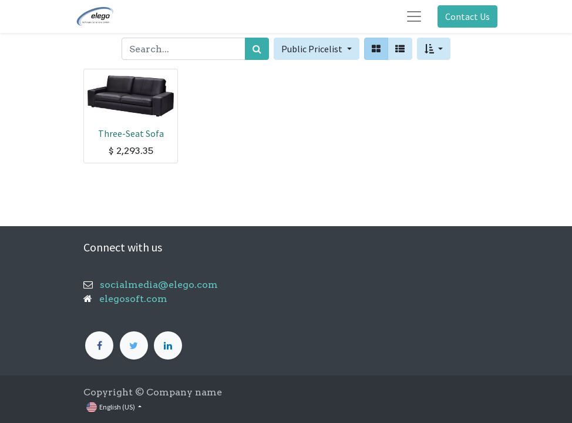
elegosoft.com (132, 298)
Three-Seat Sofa (131, 133)
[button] (433, 49)
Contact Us (467, 16)
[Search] (257, 49)
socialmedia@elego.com (155, 284)
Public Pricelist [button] (312, 49)
